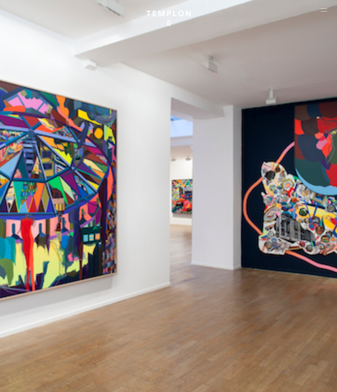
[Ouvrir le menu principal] (324, 10)
